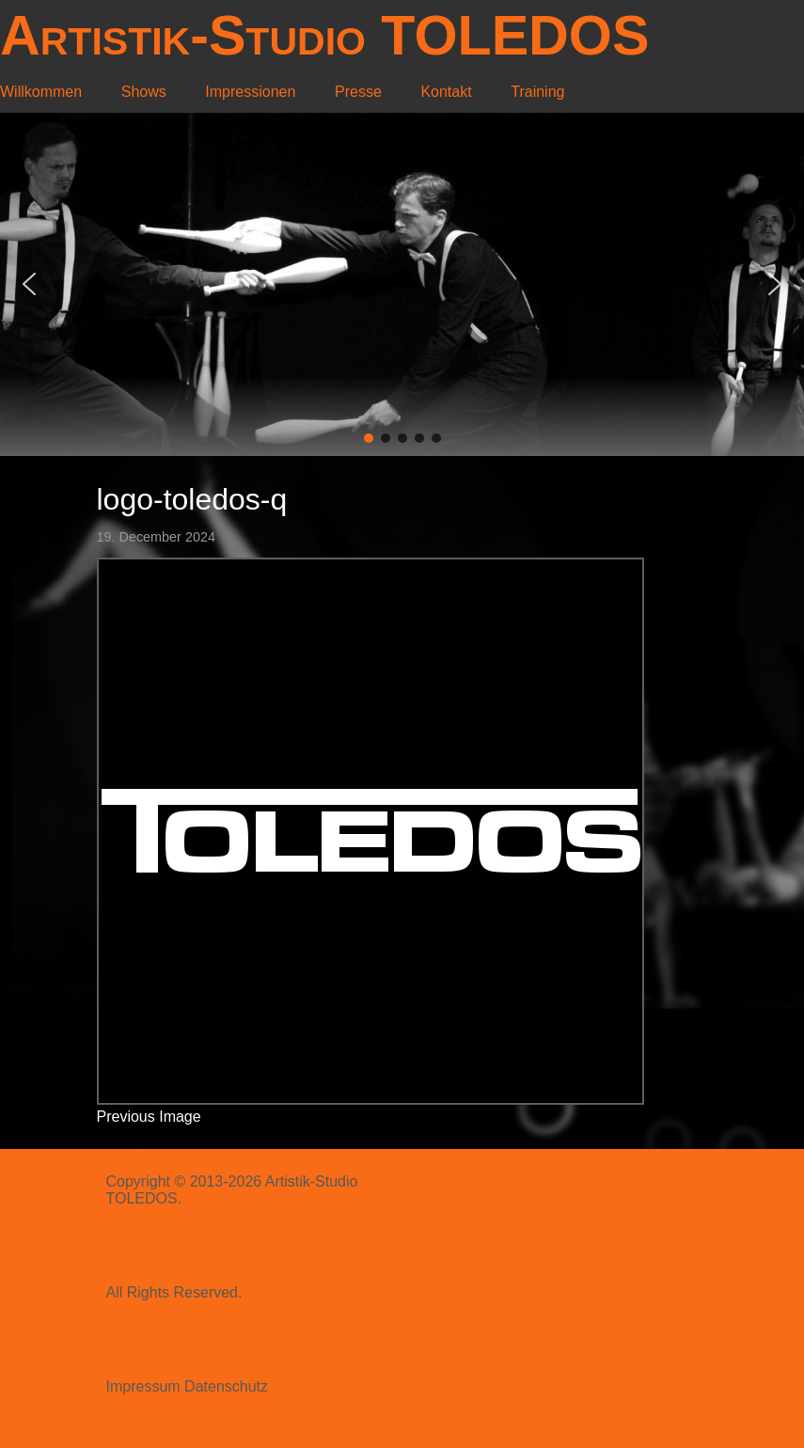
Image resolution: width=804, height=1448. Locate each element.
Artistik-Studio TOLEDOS (324, 35)
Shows (143, 92)
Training (537, 92)
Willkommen (41, 92)
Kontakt (445, 92)
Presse (358, 92)
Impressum (143, 1386)
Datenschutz (226, 1386)
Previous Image (149, 1117)
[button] (29, 284)
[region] (402, 284)
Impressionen (250, 92)
